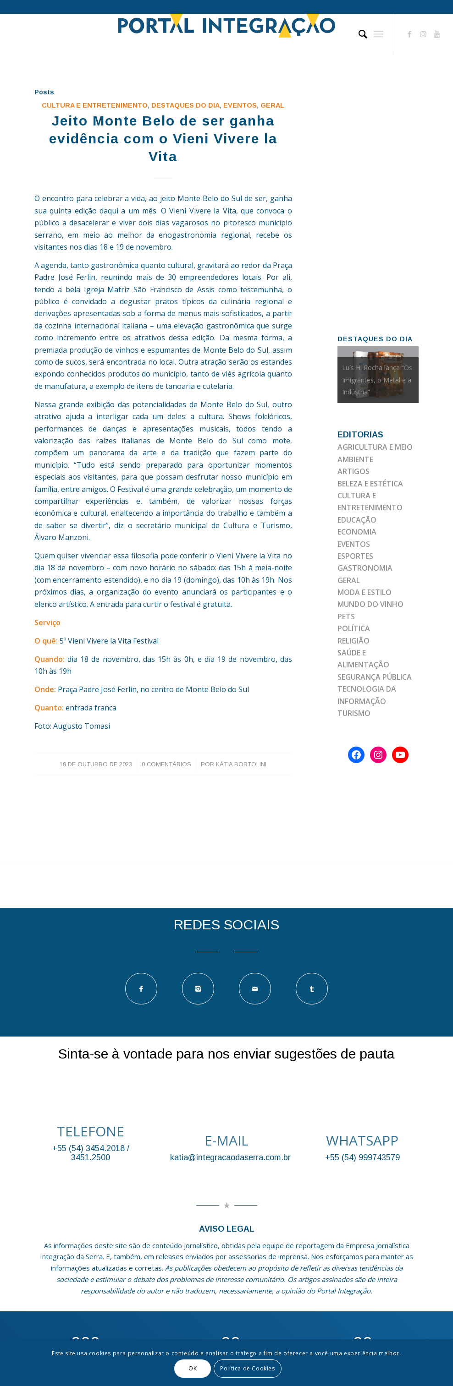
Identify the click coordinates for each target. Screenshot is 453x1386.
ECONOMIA (356, 532)
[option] (378, 374)
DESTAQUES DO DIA (185, 105)
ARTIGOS (353, 471)
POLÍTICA (353, 628)
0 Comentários (166, 764)
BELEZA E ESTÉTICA (370, 484)
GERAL (272, 105)
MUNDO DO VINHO (370, 604)
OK (192, 1368)
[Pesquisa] (358, 34)
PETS (346, 616)
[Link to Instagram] (423, 34)
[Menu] (378, 34)
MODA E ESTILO (364, 592)
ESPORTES (355, 556)
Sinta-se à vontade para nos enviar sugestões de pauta (226, 1053)
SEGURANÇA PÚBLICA (374, 677)
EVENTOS (240, 105)
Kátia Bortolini (241, 764)
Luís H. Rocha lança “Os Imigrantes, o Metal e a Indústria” (377, 379)
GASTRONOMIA (364, 568)
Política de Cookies (247, 1368)
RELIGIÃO (353, 641)
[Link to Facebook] (409, 34)
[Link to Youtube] (437, 34)
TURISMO (353, 713)
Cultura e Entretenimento (95, 105)
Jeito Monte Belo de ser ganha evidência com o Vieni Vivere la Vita (163, 138)
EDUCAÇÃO (356, 520)
